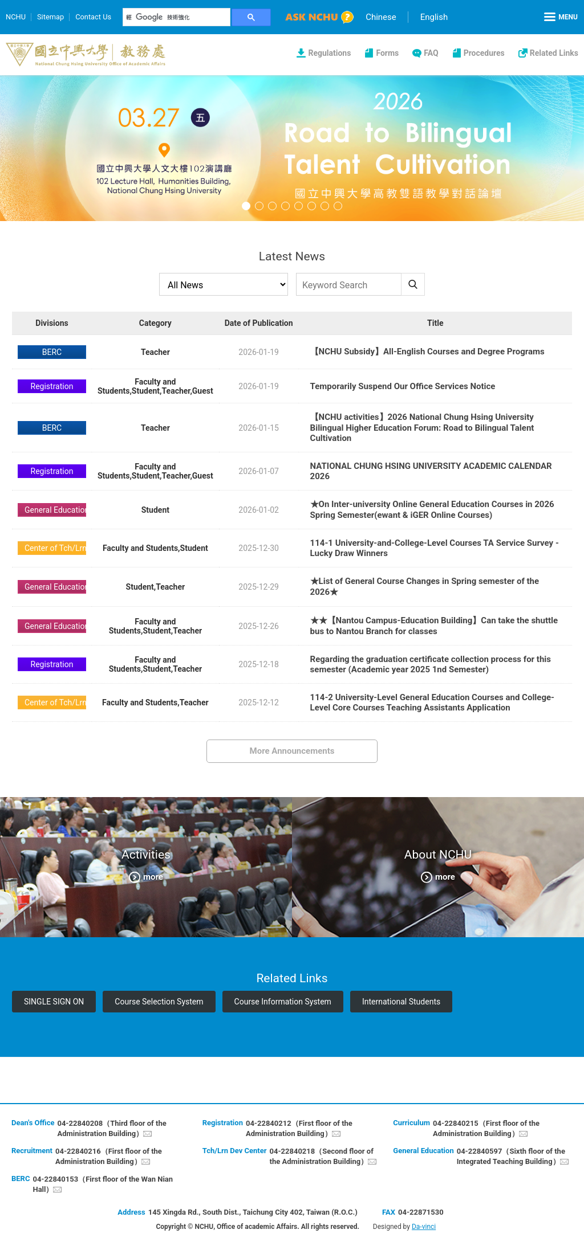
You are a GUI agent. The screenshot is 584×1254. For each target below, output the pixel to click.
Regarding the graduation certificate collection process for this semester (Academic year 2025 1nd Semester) (430, 664)
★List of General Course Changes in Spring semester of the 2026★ (425, 586)
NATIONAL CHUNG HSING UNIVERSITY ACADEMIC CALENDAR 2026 (431, 471)
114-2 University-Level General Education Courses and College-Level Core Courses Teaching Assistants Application (432, 702)
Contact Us (94, 17)
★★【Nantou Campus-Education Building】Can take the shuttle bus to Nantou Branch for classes (434, 625)
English (435, 17)
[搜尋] (178, 17)
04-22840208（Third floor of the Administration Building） (111, 1128)
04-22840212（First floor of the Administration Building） (299, 1128)
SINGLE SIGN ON (54, 1001)
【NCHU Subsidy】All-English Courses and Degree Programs (427, 351)
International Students (401, 1001)
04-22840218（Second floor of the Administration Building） (322, 1156)
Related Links (554, 53)
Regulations (329, 53)
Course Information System (282, 1001)
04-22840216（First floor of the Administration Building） (108, 1156)
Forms (387, 53)
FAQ (431, 53)
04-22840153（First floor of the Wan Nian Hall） (103, 1184)
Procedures (484, 53)
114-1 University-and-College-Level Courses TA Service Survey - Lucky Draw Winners (434, 548)
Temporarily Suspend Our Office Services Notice (403, 386)
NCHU (16, 17)
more (153, 877)
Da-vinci (424, 1227)
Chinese (382, 17)
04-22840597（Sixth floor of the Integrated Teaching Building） (511, 1156)
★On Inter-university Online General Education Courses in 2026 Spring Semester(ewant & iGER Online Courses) (432, 509)
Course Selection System (159, 1001)
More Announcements (292, 751)
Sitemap (50, 17)
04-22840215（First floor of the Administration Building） (486, 1128)
